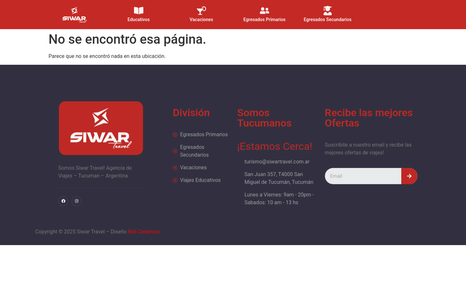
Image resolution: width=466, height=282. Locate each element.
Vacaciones (201, 15)
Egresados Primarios (264, 15)
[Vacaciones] (201, 6)
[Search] (409, 191)
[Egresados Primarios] (264, 6)
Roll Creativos (91, 232)
